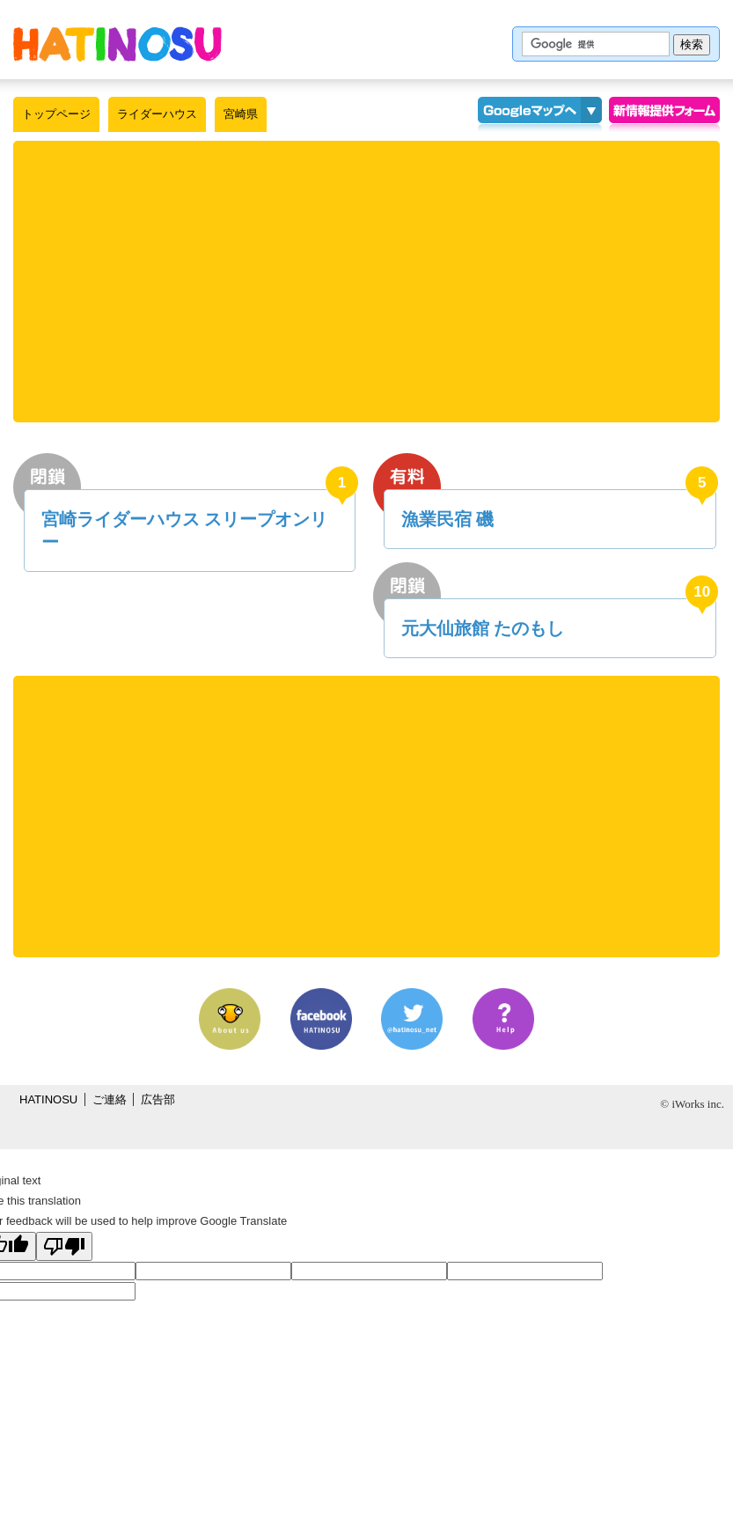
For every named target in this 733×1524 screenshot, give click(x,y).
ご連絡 (109, 1099)
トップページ (56, 114)
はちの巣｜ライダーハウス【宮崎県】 (117, 44)
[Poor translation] (64, 1246)
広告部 (158, 1099)
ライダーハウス (157, 114)
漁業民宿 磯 (448, 519)
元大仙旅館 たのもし (483, 628)
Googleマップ (529, 114)
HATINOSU (48, 1099)
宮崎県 (241, 114)
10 (701, 591)
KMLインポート (591, 114)
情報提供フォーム (664, 114)
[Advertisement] (367, 281)
